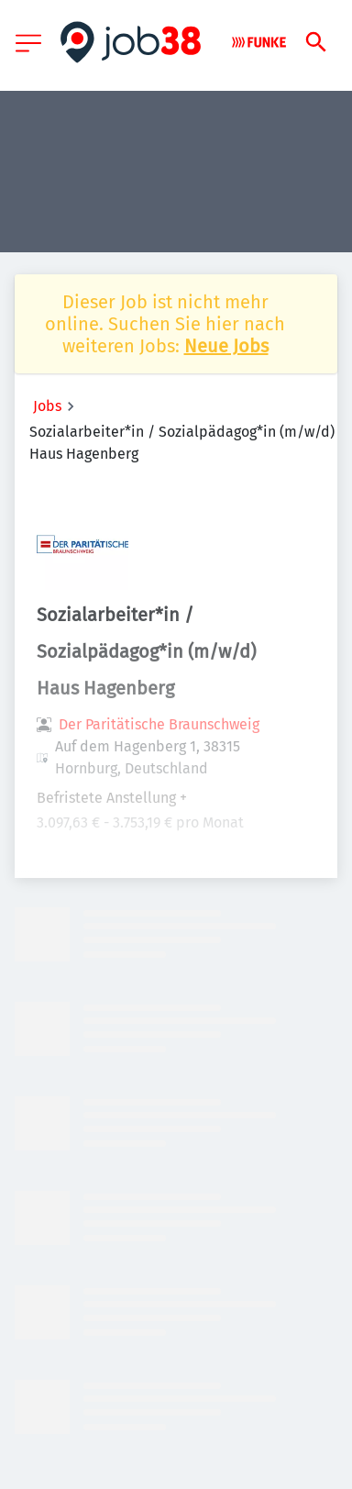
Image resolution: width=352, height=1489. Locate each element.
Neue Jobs (226, 346)
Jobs (47, 406)
